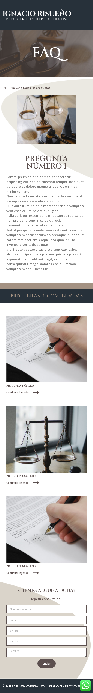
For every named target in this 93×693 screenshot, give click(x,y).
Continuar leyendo (17, 392)
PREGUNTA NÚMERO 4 (21, 385)
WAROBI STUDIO (80, 685)
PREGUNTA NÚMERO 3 (21, 476)
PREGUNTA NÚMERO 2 (21, 566)
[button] (84, 14)
